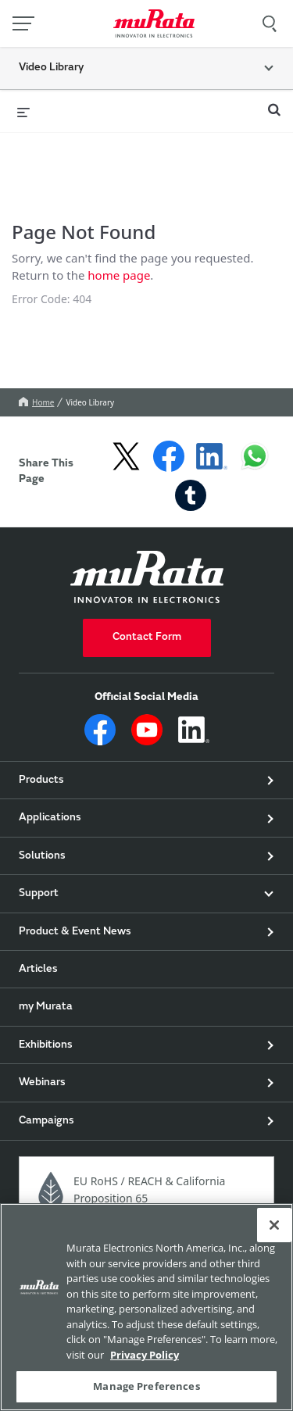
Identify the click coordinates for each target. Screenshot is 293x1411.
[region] (146, 1307)
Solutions (42, 866)
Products (41, 790)
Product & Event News (75, 942)
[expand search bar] (274, 103)
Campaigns (46, 1131)
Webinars (42, 1093)
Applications (50, 828)
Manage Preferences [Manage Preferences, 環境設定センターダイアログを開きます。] (146, 1386)
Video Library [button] (51, 68)
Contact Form (147, 647)
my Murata (46, 1017)
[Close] (274, 1225)
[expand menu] (23, 111)
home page (119, 280)
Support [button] (39, 903)
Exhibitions (46, 1055)
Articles (38, 979)
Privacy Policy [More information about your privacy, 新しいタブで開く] (144, 1355)
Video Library (90, 412)
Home (36, 412)
